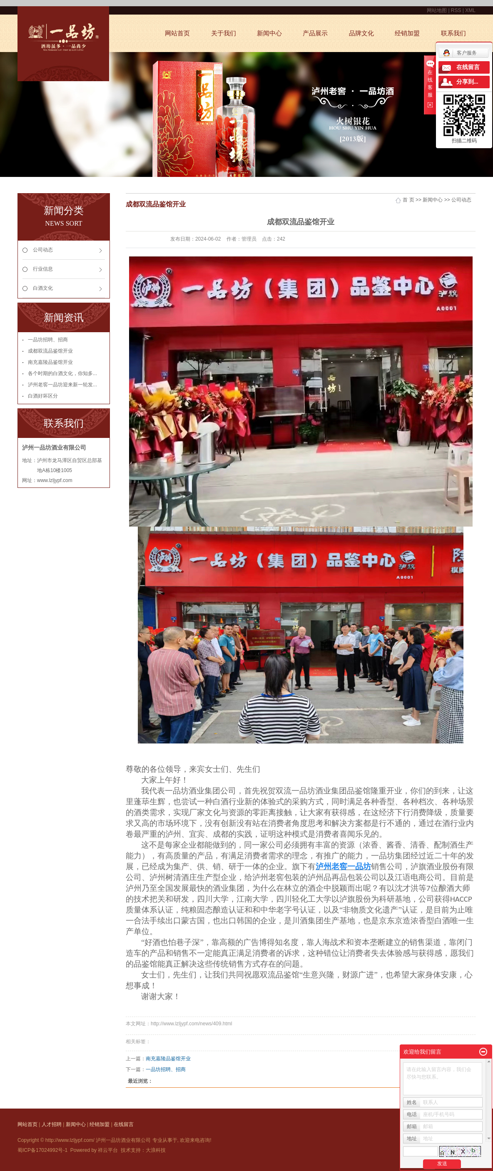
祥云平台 (108, 1150)
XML (470, 10)
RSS (456, 10)
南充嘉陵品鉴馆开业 (50, 362)
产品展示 (315, 33)
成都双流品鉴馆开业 (50, 351)
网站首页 (177, 33)
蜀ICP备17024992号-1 (42, 1150)
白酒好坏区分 (43, 396)
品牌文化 (361, 33)
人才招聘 (52, 1124)
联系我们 (453, 33)
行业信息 (43, 269)
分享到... (467, 82)
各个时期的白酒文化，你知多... (62, 373)
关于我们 (223, 33)
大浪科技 (156, 1150)
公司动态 (43, 250)
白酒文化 (43, 288)
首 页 (408, 200)
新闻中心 (269, 33)
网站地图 (437, 10)
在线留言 (124, 1124)
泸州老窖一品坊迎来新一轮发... (62, 385)
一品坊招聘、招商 (48, 340)
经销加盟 (407, 33)
